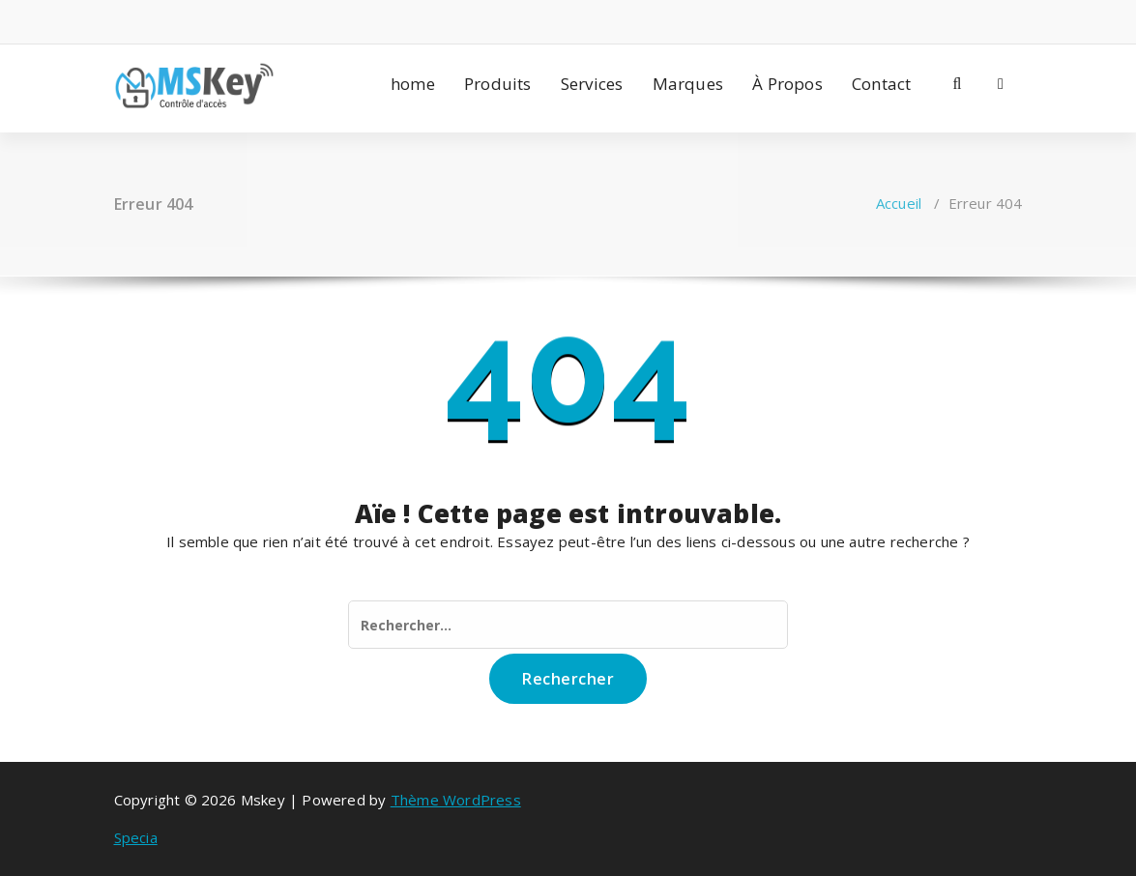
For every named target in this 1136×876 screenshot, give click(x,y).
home (413, 84)
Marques (688, 84)
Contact (881, 84)
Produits (498, 84)
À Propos (787, 84)
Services (592, 84)
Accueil (898, 203)
